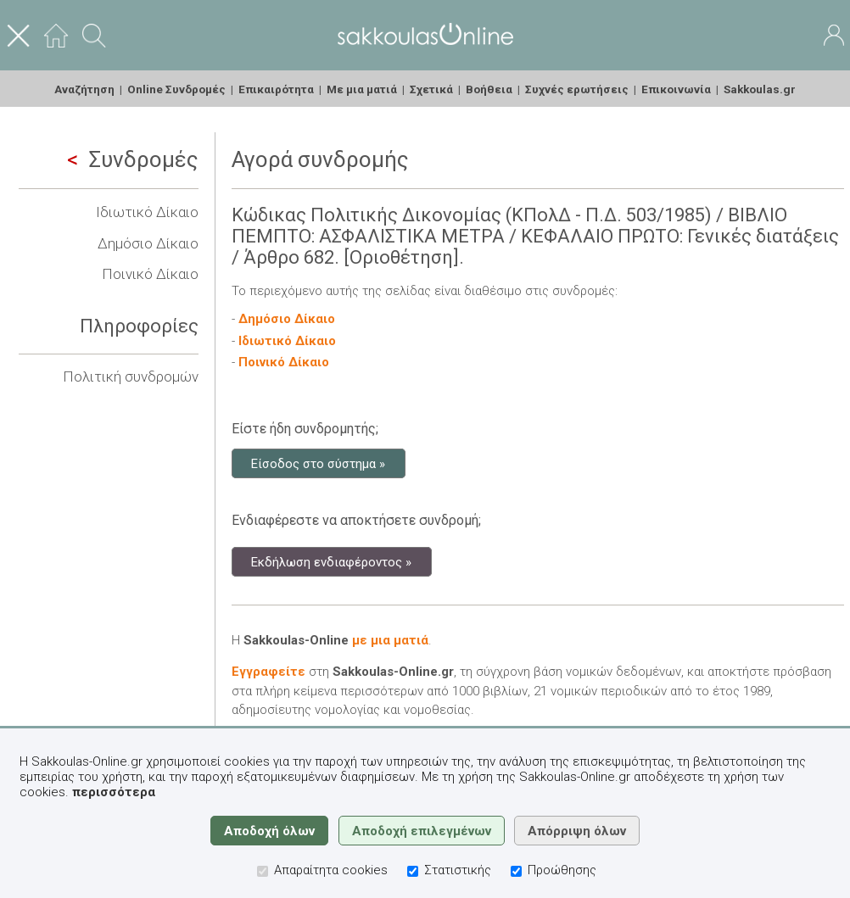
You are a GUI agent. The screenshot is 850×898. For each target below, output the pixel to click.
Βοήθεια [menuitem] (489, 89)
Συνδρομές (133, 159)
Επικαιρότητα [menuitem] (276, 89)
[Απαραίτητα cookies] (262, 871)
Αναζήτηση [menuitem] (84, 89)
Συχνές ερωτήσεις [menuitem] (577, 89)
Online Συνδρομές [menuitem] (176, 89)
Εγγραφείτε (268, 671)
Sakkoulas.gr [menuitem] (760, 89)
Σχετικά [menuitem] (431, 89)
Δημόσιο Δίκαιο (148, 243)
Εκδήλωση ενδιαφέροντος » (331, 561)
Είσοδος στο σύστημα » (318, 463)
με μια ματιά (390, 640)
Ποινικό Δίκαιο (150, 273)
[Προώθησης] (516, 871)
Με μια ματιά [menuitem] (362, 89)
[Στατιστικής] (412, 871)
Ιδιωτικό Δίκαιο (147, 212)
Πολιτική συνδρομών (131, 376)
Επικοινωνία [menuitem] (676, 89)
